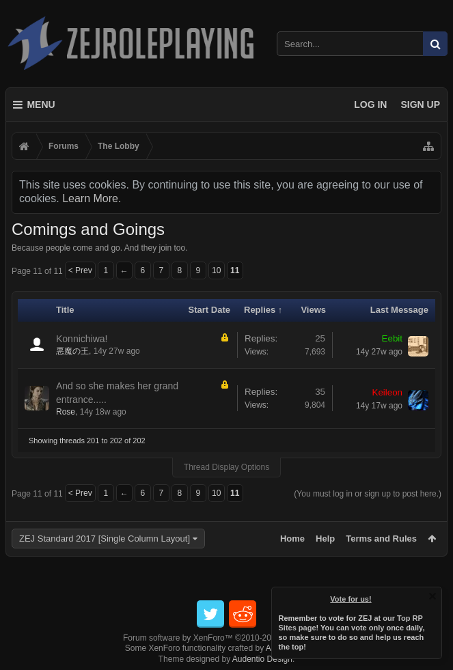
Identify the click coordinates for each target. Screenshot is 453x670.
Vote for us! (351, 599)
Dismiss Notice (432, 596)
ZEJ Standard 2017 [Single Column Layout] (104, 538)
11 (234, 270)
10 (216, 270)
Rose (65, 412)
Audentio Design (262, 659)
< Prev (80, 270)
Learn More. (91, 198)
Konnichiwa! (82, 338)
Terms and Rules (381, 538)
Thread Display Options (226, 467)
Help (325, 538)
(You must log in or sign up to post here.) (367, 494)
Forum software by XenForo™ (226, 638)
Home (292, 538)
